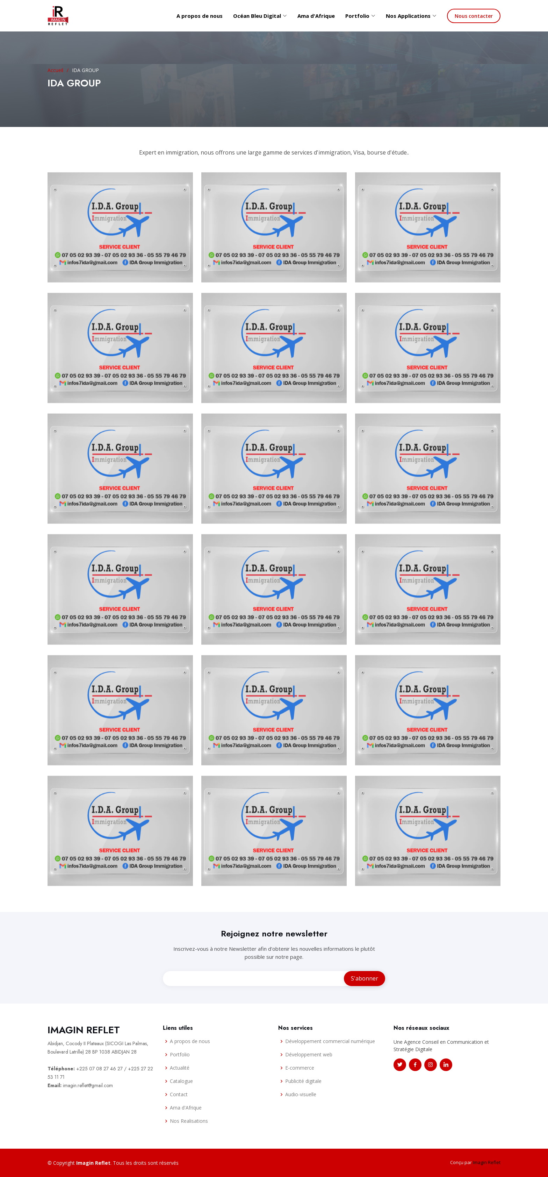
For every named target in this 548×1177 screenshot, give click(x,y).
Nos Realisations (189, 1121)
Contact (179, 1094)
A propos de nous (199, 15)
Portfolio (180, 1054)
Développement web (308, 1054)
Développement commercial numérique (330, 1041)
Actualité (179, 1067)
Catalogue (181, 1081)
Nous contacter (474, 16)
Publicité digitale (303, 1081)
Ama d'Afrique (316, 15)
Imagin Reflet (486, 1162)
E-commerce (299, 1067)
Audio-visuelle (300, 1094)
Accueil (55, 70)
